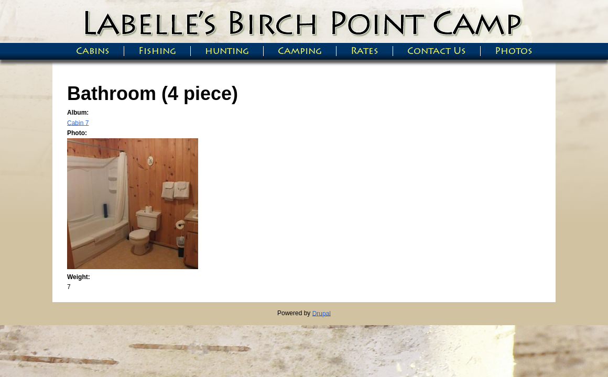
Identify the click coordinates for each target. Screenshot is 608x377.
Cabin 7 (78, 122)
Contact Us (436, 51)
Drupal (321, 313)
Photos (514, 51)
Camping (300, 51)
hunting (227, 51)
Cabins (93, 51)
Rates (364, 51)
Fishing (157, 51)
